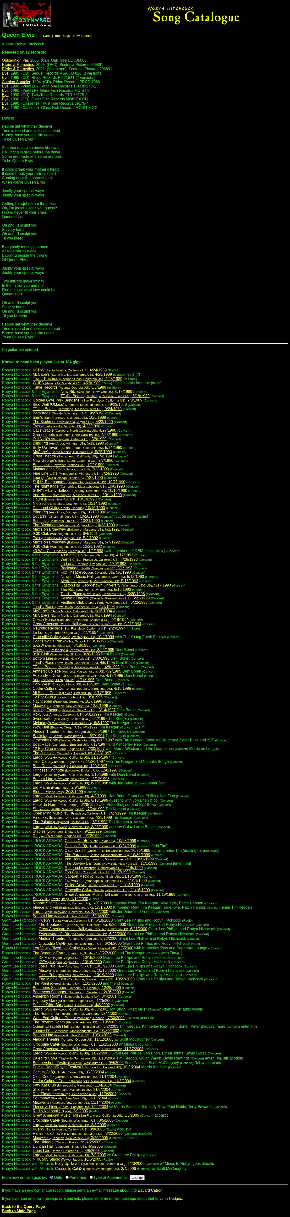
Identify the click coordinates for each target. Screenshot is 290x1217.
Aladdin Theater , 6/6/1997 (71, 731)
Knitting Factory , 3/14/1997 (74, 710)
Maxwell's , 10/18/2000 (77, 970)
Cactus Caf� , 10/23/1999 (100, 841)
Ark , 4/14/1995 (63, 680)
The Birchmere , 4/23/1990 (73, 422)
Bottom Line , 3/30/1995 (71, 658)
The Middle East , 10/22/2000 (87, 979)
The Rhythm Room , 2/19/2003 (74, 1022)
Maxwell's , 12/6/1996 (70, 706)
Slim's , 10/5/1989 (69, 417)
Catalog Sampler (16, 82)
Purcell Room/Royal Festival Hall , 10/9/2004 (86, 1067)
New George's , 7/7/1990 (73, 460)
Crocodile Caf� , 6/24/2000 (80, 943)
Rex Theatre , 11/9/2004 (74, 1094)
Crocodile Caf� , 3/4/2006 (95, 1169)
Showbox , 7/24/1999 (68, 809)
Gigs (66, 36)
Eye (5, 73)
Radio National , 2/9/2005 (60, 1111)
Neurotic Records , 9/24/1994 (79, 628)
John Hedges (170, 1198)
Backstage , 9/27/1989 (70, 413)
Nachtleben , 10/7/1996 (67, 701)
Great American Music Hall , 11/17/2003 (88, 1049)
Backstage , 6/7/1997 (68, 736)
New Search (82, 36)
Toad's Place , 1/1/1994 (74, 607)
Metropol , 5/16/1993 (99, 581)
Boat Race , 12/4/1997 (70, 766)
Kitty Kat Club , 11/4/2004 (72, 1085)
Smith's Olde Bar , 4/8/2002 (71, 1005)
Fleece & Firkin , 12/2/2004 (70, 1107)
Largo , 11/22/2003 (71, 1053)
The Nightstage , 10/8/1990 (79, 486)
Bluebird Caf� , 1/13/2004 (74, 1058)
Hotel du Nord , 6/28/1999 (65, 805)
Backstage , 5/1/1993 (96, 568)
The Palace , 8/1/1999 (70, 822)
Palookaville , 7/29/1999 (72, 817)
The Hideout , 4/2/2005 (67, 1142)
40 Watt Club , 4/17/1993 (96, 555)
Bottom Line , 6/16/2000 (71, 916)
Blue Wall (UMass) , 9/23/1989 (80, 404)
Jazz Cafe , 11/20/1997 (69, 762)
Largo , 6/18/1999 (70, 800)
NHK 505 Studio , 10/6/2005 (67, 1159)
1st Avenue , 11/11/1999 (106, 881)
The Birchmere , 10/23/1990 (74, 525)
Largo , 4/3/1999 (69, 796)
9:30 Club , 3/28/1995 (66, 654)
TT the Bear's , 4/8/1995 (76, 667)
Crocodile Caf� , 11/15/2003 (75, 1044)
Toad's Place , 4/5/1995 (74, 663)
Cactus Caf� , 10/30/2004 (68, 1072)
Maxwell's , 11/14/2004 (71, 1102)
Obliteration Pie (15, 60)
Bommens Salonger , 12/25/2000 (77, 988)
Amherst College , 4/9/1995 (77, 671)
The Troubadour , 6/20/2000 (82, 925)
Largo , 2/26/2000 (70, 912)
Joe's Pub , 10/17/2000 (76, 966)
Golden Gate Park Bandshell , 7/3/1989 (87, 400)
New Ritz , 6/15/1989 (96, 392)
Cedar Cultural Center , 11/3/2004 (82, 1081)
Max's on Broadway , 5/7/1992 (76, 542)
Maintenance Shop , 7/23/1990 (71, 469)
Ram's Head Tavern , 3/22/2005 (78, 1133)
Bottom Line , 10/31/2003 (72, 1035)
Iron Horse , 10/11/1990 (77, 495)
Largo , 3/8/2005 (69, 1125)
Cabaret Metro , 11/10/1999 (103, 876)
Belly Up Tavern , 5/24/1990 (77, 448)
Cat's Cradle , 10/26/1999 (107, 850)
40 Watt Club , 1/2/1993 (68, 551)
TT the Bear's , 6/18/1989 (104, 396)
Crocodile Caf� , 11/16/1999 (107, 890)
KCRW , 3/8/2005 (69, 1129)
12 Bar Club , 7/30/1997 (69, 749)
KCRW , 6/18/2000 (76, 920)
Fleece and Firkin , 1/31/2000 (72, 907)
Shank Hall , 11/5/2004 (71, 1089)
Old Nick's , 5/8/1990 (70, 439)
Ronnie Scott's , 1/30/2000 (71, 903)
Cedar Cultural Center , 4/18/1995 (82, 688)
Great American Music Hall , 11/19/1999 (120, 894)
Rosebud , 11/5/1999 (104, 868)
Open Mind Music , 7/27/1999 (79, 813)
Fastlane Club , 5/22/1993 (104, 602)
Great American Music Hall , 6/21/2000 (93, 929)
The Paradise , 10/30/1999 (107, 855)
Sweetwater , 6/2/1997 (70, 719)
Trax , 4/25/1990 (66, 426)
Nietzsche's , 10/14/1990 (70, 503)
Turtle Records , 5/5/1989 (69, 387)
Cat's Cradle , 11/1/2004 (74, 1077)
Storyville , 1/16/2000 (60, 899)
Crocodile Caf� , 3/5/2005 (73, 1120)
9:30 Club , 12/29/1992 (67, 546)
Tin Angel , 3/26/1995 (73, 650)
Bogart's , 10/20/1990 (66, 516)
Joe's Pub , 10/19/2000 (76, 975)
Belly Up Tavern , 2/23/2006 (99, 1164)
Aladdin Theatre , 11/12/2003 (73, 1039)
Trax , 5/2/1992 (65, 538)
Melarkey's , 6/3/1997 (71, 723)
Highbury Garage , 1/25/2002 (73, 1001)
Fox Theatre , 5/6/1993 (95, 572)
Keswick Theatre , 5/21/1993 (105, 598)
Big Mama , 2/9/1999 (59, 787)
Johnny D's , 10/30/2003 (76, 1031)
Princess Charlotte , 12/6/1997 (75, 770)
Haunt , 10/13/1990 (65, 499)
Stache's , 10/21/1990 (66, 521)
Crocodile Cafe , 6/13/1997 (73, 740)
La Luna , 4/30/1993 (93, 564)
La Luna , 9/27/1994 (65, 632)
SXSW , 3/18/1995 (62, 645)
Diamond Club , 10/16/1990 (69, 508)
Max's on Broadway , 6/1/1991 (76, 529)
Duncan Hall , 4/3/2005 (68, 1146)
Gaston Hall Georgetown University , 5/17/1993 (115, 585)
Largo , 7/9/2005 (69, 1155)
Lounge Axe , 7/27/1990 (68, 478)
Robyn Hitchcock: (145, 364)
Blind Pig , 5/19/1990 (68, 443)
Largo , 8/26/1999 (70, 827)
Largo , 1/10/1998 (70, 774)
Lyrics (47, 36)
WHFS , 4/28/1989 (66, 383)
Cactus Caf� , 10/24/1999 (100, 846)
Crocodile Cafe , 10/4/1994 (73, 637)
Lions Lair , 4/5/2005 (66, 1151)
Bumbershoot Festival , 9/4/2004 (78, 1063)
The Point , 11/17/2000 (67, 983)
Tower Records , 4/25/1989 (77, 379)
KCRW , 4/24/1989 (70, 370)
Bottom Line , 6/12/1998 (71, 779)
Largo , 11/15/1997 (71, 757)
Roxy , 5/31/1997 (67, 714)
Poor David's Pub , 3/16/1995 (71, 641)
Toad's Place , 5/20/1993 (102, 594)
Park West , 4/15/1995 (66, 684)
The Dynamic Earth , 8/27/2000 (74, 953)
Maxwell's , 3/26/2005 (70, 1138)
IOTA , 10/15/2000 (70, 958)
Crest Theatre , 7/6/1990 (73, 456)
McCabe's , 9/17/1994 (72, 615)
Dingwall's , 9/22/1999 (67, 836)
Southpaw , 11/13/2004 (70, 1098)
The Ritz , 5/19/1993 (95, 589)
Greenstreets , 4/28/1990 (75, 435)
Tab (57, 36)
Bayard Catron (150, 1190)
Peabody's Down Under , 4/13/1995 (78, 676)
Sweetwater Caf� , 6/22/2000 (82, 934)
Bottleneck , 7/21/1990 (68, 465)
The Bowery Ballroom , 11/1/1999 (111, 863)
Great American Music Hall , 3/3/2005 (86, 1115)
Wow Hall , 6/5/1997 (65, 727)
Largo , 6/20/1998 (70, 783)
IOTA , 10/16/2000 (70, 962)
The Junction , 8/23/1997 (72, 753)
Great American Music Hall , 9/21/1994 (87, 624)
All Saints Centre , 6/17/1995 (72, 693)
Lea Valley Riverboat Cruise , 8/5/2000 (83, 948)
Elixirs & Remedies (18, 65)
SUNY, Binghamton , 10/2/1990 (79, 482)
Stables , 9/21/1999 (67, 831)
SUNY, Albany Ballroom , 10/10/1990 (80, 491)
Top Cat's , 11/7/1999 (98, 872)
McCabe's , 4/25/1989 (72, 374)
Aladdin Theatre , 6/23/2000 (77, 938)
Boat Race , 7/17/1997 (70, 744)
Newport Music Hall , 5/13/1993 (102, 577)
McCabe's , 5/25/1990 (72, 452)
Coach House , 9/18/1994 (81, 620)
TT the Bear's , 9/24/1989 (77, 409)
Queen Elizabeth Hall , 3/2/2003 (75, 1026)
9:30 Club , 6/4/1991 (65, 534)
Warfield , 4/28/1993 (99, 559)
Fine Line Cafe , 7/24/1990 (76, 473)
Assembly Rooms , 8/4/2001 (74, 996)
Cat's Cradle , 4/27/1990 (74, 430)
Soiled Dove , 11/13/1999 (102, 885)
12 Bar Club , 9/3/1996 (68, 697)
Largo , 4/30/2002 (70, 1009)
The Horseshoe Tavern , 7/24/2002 (75, 1013)
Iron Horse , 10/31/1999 (109, 859)
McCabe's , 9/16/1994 (72, 611)
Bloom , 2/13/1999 (58, 792)
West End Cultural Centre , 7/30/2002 (79, 1018)
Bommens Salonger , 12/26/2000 (77, 992)
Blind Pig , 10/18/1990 (69, 512)
